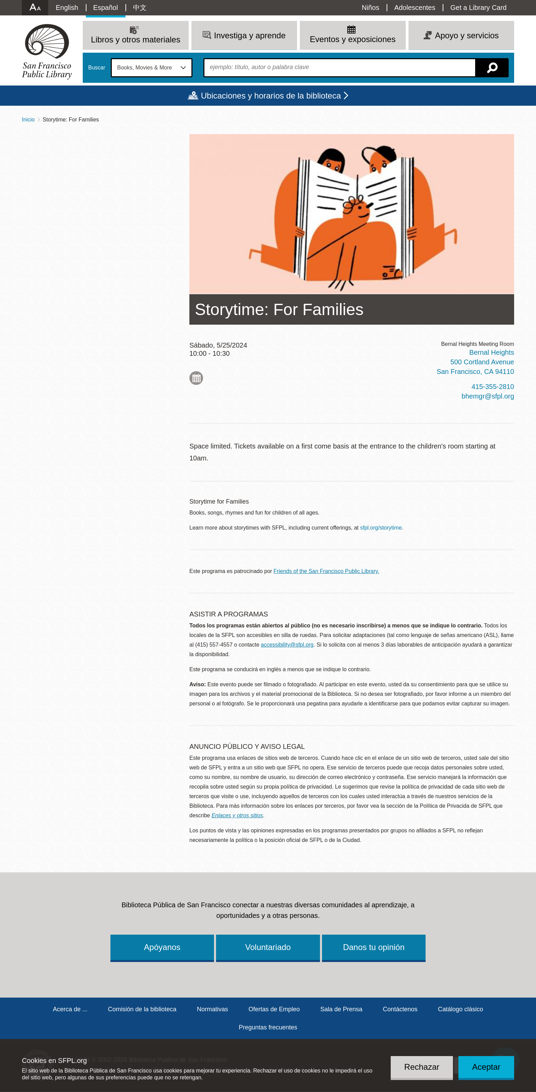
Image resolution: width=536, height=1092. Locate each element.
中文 (140, 7)
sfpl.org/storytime (381, 528)
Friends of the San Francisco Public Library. (326, 571)
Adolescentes (414, 7)
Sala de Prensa (341, 1009)
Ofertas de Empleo (274, 1009)
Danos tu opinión (373, 947)
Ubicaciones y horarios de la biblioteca (271, 95)
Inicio (28, 119)
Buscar (96, 67)
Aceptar (486, 1066)
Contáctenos (400, 1009)
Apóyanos (162, 947)
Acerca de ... (70, 1009)
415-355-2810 (492, 386)
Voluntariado (268, 947)
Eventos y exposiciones (353, 39)
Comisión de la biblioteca (142, 1009)
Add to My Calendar (196, 378)
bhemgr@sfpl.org (487, 396)
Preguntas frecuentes (268, 1027)
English (67, 7)
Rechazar (422, 1066)
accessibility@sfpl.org (287, 645)
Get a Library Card (478, 7)
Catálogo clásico (460, 1009)
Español (105, 7)
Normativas (212, 1009)
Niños (370, 7)
